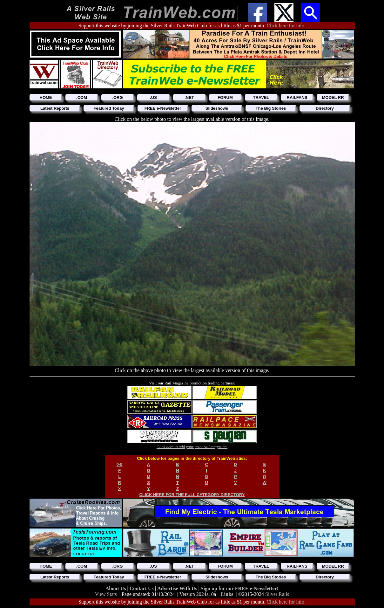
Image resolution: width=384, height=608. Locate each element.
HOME (46, 97)
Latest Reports (54, 108)
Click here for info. (286, 25)
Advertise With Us (178, 588)
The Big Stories (271, 108)
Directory (325, 108)
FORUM (225, 97)
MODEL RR (333, 97)
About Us (116, 588)
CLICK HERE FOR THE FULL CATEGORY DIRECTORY (192, 494)
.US (153, 97)
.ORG (117, 97)
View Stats (106, 594)
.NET (189, 97)
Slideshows (216, 108)
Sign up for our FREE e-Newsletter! (240, 588)
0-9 (120, 464)
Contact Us (142, 588)
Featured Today (109, 108)
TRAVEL (261, 97)
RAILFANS (297, 97)
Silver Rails (277, 594)
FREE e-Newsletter (163, 108)
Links (227, 594)
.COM (81, 97)
